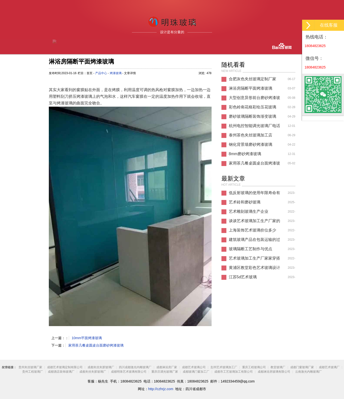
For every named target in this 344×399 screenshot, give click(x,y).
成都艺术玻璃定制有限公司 (65, 367)
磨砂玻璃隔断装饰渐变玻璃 (252, 116)
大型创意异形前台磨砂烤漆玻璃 (254, 99)
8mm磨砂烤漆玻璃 (245, 154)
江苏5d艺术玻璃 (243, 277)
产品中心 (101, 73)
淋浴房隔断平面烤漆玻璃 (250, 88)
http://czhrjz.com (160, 389)
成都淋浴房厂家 (166, 367)
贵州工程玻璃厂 (32, 371)
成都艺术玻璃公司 (194, 367)
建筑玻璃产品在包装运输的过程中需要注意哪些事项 (254, 240)
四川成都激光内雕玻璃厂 (135, 367)
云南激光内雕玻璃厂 (308, 371)
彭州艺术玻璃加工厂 (224, 367)
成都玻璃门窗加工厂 (196, 371)
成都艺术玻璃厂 (329, 367)
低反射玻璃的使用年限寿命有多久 (254, 194)
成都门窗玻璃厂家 (302, 367)
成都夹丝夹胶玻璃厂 (101, 367)
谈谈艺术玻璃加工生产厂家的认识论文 (254, 222)
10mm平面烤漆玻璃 (87, 338)
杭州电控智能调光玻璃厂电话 (254, 126)
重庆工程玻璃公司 (254, 367)
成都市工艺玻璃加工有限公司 (233, 371)
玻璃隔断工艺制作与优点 (250, 249)
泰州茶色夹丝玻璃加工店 (250, 135)
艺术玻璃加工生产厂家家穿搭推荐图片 (254, 259)
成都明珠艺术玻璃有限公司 (128, 371)
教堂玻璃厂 (278, 367)
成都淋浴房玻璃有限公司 (274, 371)
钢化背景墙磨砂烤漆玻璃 (250, 144)
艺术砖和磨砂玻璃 (244, 202)
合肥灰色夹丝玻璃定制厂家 (252, 79)
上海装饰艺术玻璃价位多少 (252, 230)
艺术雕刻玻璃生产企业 (248, 211)
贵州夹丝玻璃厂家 (30, 367)
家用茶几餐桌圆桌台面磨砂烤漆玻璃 (96, 345)
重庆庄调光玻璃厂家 (164, 371)
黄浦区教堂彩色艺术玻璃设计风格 (254, 269)
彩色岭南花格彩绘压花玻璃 (252, 107)
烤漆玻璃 (116, 73)
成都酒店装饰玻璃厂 (61, 371)
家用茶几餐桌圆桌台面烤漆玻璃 (254, 164)
